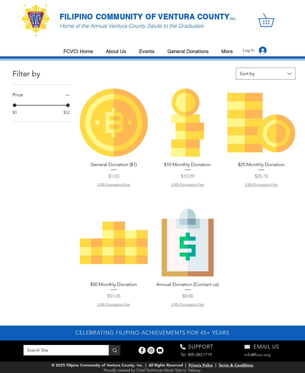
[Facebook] (142, 350)
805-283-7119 (200, 354)
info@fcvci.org (257, 354)
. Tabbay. (193, 370)
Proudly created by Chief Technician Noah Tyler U (145, 370)
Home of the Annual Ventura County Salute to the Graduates (131, 25)
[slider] (14, 105)
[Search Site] (61, 350)
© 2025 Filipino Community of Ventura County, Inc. (97, 365)
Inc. (232, 18)
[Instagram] (151, 350)
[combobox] (265, 74)
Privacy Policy (201, 365)
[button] (272, 20)
